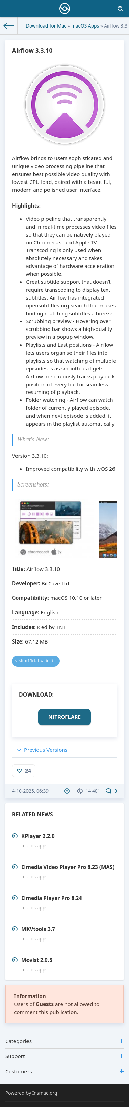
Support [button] (64, 1056)
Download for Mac (46, 25)
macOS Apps (85, 25)
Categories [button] (64, 1040)
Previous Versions (45, 749)
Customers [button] (64, 1071)
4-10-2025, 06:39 (30, 790)
